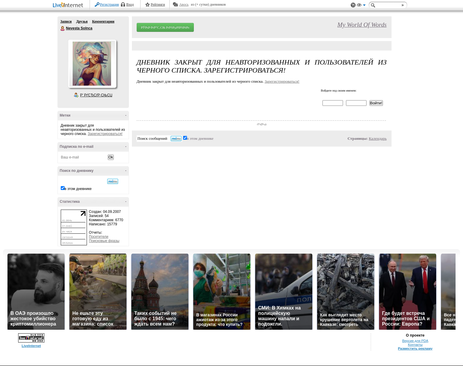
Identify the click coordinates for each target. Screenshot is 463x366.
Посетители (98, 237)
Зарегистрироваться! (105, 134)
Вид (361, 6)
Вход (130, 4)
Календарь (378, 138)
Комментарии (103, 21)
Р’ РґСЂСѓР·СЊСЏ (96, 95)
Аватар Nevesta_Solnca (92, 63)
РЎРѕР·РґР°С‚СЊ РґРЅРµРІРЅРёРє (165, 27)
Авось (183, 4)
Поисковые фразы (104, 241)
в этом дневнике (78, 189)
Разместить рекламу (415, 348)
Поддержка (353, 5)
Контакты (415, 344)
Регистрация (109, 4)
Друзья (82, 21)
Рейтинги (158, 4)
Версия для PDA (415, 341)
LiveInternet (69, 5)
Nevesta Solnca (62, 28)
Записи (66, 21)
